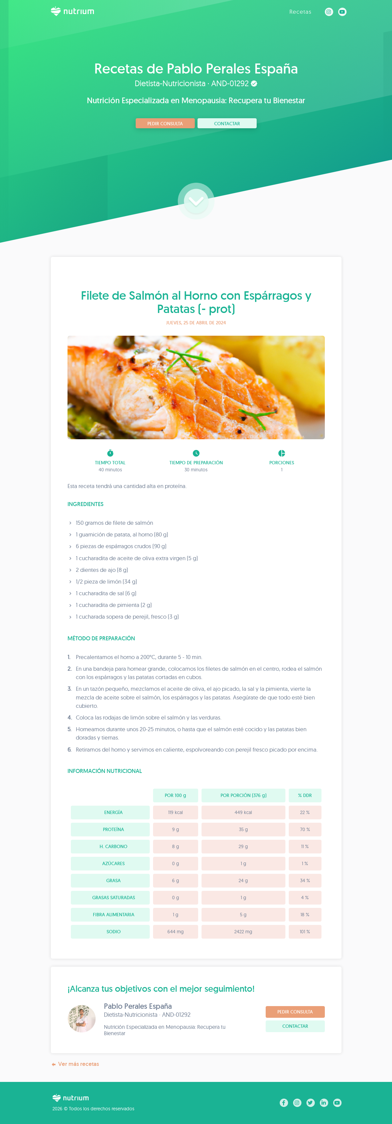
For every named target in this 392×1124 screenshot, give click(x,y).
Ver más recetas (75, 1064)
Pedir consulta (165, 124)
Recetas (300, 11)
